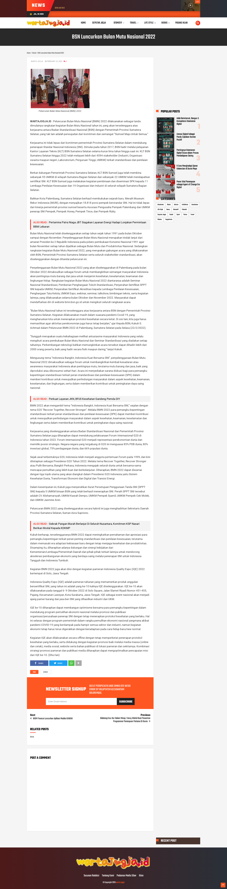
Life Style (160, 209)
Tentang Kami (108, 875)
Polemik (184, 209)
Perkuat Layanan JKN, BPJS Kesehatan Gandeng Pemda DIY (84, 398)
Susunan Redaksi (91, 875)
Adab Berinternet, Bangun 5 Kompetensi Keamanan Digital (188, 121)
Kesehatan (195, 204)
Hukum (176, 204)
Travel (192, 214)
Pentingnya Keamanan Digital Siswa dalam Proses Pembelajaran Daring (188, 153)
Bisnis (45, 672)
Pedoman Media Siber (126, 875)
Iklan (141, 875)
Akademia (160, 204)
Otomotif (175, 209)
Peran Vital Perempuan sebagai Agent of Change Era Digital (188, 184)
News (168, 209)
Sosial (171, 214)
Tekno (185, 214)
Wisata (159, 219)
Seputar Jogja (161, 214)
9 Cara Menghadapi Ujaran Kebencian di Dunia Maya (187, 167)
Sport (178, 214)
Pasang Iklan (181, 23)
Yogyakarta (168, 219)
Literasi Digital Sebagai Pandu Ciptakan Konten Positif (186, 137)
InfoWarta (185, 204)
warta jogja (120, 882)
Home (83, 23)
